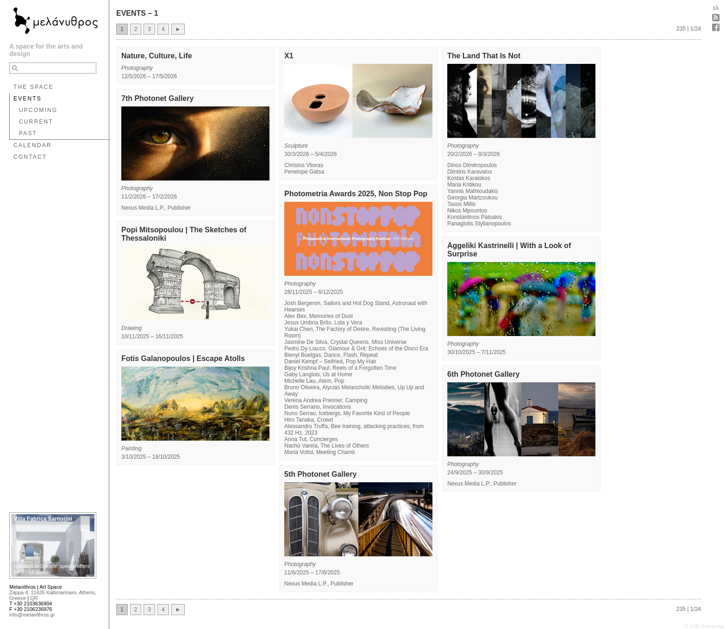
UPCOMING (38, 110)
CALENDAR (32, 145)
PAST (28, 133)
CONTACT (30, 157)
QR (34, 598)
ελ (715, 8)
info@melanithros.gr (32, 614)
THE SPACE (33, 87)
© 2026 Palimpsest (704, 626)
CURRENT (36, 121)
